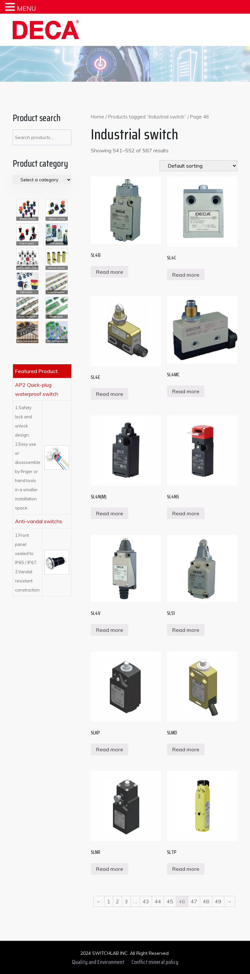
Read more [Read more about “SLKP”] (109, 749)
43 (146, 901)
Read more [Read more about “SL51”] (185, 630)
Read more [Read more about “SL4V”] (109, 630)
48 (206, 901)
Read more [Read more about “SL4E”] (109, 394)
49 (218, 901)
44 (158, 901)
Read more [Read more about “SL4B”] (109, 272)
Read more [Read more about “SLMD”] (185, 749)
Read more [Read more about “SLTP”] (185, 869)
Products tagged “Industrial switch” (147, 117)
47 (194, 901)
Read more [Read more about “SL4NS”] (185, 513)
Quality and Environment (98, 962)
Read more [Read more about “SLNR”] (109, 869)
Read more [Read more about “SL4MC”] (185, 391)
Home (97, 117)
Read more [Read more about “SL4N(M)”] (109, 513)
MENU (26, 8)
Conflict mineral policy (155, 962)
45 (170, 901)
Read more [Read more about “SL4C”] (185, 274)
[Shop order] (198, 165)
